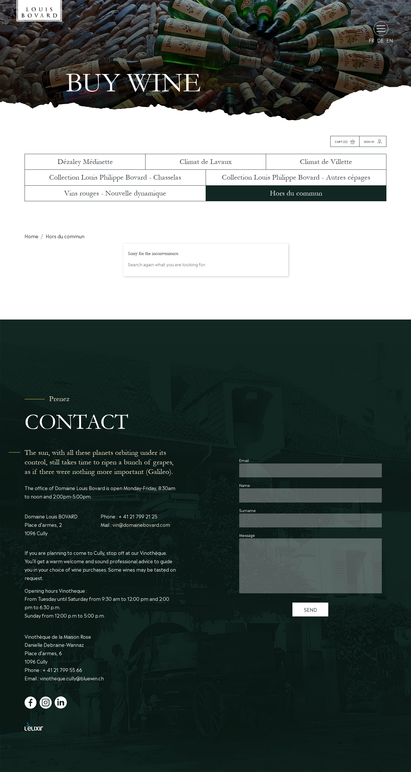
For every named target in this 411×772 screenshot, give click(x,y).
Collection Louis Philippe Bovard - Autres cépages (296, 177)
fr (371, 40)
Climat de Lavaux (206, 162)
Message (247, 535)
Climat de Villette (326, 162)
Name (244, 485)
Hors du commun (296, 193)
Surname (247, 510)
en (389, 40)
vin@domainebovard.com (141, 524)
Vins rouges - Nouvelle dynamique (115, 193)
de (380, 40)
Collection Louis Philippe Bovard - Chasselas (115, 177)
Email (244, 460)
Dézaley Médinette (85, 162)
